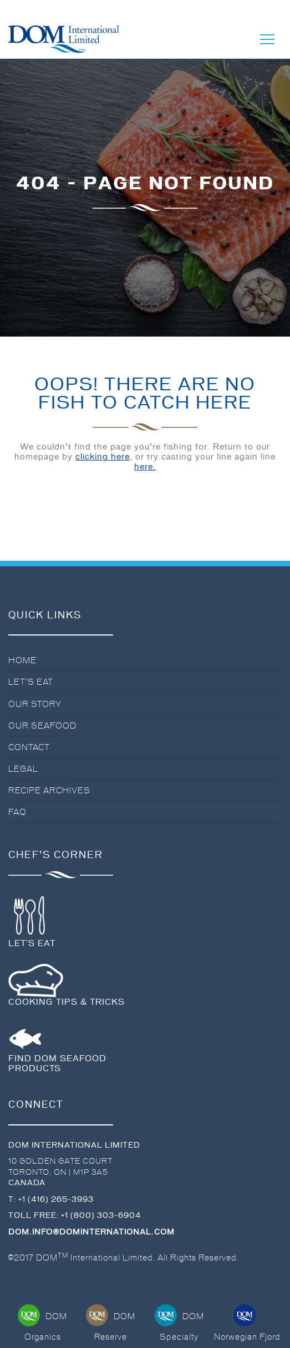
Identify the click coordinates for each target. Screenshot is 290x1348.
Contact (29, 747)
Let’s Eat (30, 682)
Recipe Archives (49, 790)
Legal (23, 769)
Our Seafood (42, 725)
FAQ (17, 812)
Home (22, 660)
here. (145, 466)
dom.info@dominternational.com (91, 1232)
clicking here (102, 456)
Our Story (35, 704)
